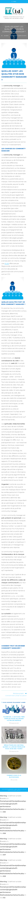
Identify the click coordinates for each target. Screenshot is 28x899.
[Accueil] (1, 35)
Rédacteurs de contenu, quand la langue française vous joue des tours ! (14, 746)
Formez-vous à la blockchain (14, 776)
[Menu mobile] (14, 1)
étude (7, 263)
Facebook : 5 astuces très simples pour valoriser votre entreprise (14, 718)
